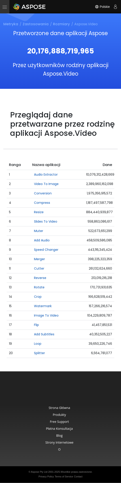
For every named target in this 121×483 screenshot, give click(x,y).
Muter (38, 231)
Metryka (10, 24)
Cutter (39, 268)
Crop (38, 296)
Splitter (39, 353)
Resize (39, 212)
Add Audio (42, 240)
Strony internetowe (59, 442)
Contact (78, 476)
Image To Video (46, 315)
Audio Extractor (46, 174)
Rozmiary (61, 24)
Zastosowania (36, 24)
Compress (42, 202)
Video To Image (46, 184)
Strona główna (59, 408)
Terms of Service (64, 476)
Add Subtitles (44, 334)
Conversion (43, 193)
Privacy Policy (46, 476)
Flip (36, 325)
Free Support (59, 421)
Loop (37, 343)
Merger (39, 259)
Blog (59, 435)
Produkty (59, 415)
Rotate (39, 287)
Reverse (40, 278)
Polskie (102, 7)
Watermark (43, 306)
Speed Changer (46, 249)
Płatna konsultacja (59, 428)
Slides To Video (45, 221)
